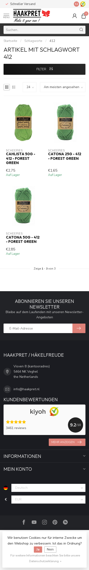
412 (52, 41)
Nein (50, 549)
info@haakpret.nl (26, 389)
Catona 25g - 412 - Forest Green (64, 156)
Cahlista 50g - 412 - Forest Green (20, 158)
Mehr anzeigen (66, 442)
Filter (44, 69)
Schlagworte (33, 41)
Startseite (10, 41)
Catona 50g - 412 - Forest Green (23, 239)
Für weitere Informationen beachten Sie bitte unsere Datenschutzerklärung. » (45, 558)
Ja (38, 549)
